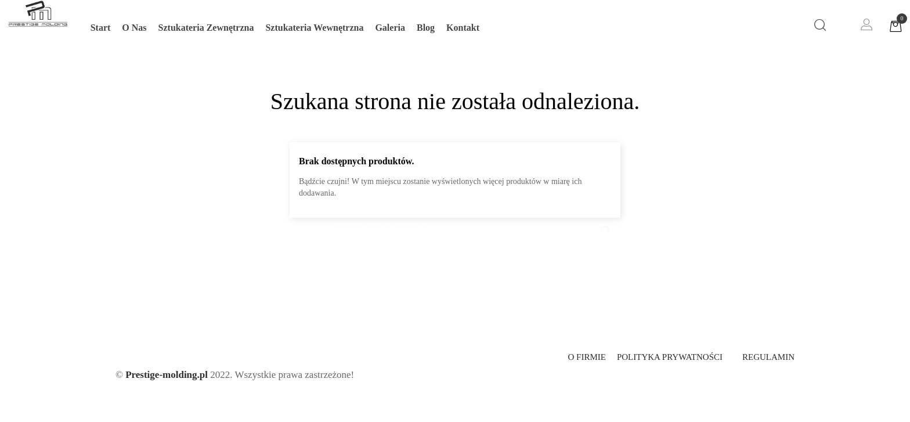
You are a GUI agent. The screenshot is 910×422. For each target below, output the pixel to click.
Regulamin (768, 357)
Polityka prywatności (670, 357)
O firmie (586, 357)
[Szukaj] (455, 220)
